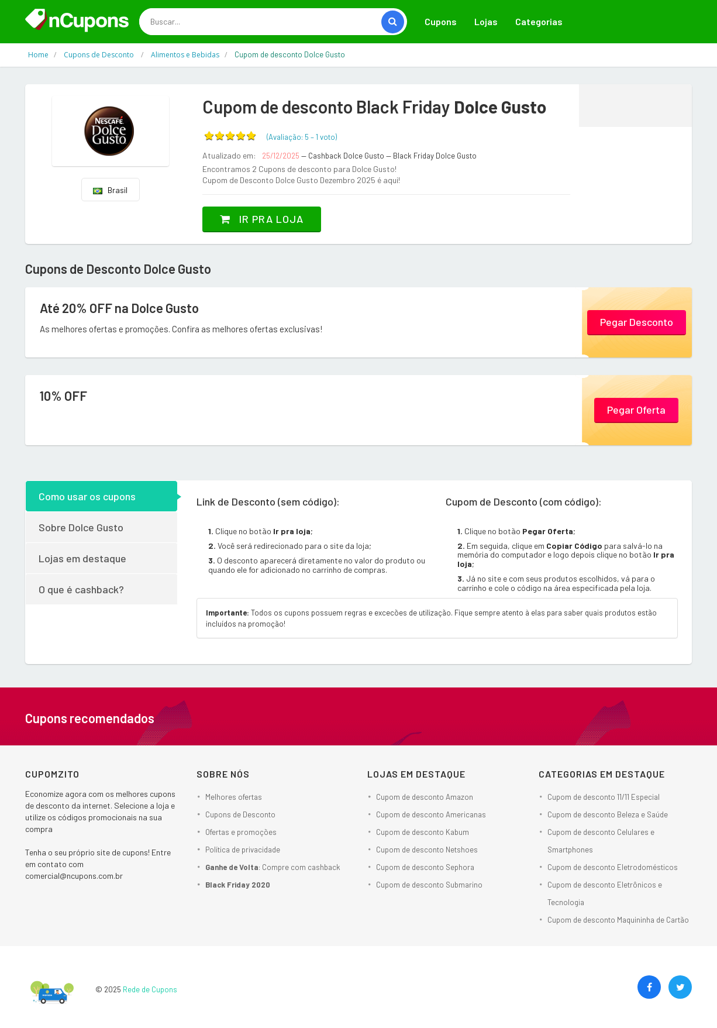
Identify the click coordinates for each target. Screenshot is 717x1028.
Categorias (539, 21)
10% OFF (63, 395)
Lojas (486, 21)
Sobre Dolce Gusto (81, 527)
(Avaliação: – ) (302, 137)
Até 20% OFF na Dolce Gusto (119, 307)
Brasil (110, 190)
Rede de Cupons (150, 989)
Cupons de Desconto (240, 814)
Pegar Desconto (636, 321)
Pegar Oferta (636, 409)
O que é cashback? (81, 589)
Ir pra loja (262, 218)
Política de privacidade (242, 849)
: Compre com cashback (272, 867)
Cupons (441, 21)
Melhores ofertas (233, 797)
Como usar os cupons (87, 496)
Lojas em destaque (82, 558)
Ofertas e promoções (241, 832)
